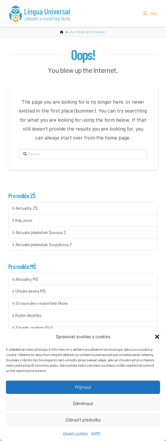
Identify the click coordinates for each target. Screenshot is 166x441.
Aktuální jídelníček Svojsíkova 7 (41, 244)
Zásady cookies (75, 435)
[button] (157, 339)
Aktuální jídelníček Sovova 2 (39, 232)
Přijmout (83, 389)
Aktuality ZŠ (25, 208)
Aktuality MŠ (25, 279)
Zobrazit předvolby (83, 422)
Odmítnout (83, 405)
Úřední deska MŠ (28, 291)
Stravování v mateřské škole (40, 303)
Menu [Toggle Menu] (150, 13)
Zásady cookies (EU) (32, 327)
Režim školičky (27, 315)
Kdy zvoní (22, 220)
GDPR (95, 435)
